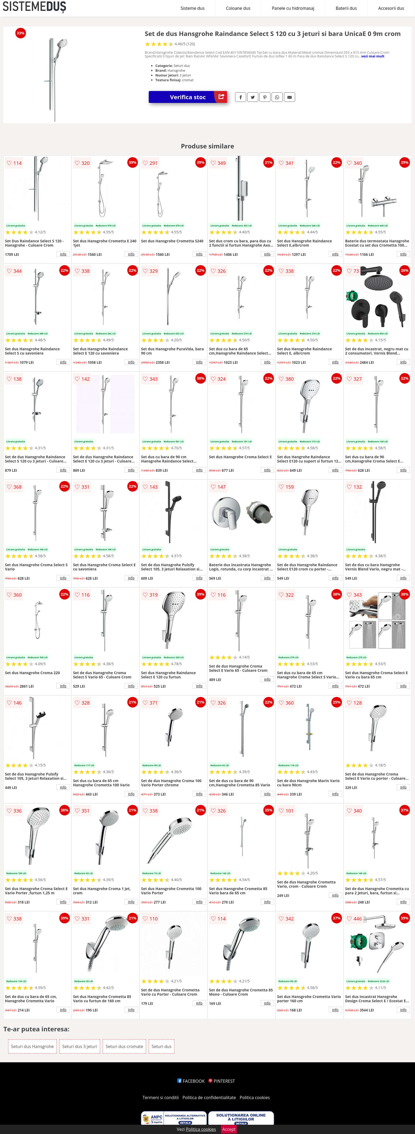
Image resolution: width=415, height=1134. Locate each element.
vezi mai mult (373, 56)
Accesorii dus (391, 8)
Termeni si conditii (161, 1097)
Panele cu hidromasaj (293, 8)
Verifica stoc (198, 97)
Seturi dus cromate (124, 1046)
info (63, 254)
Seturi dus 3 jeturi (79, 1046)
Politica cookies (255, 1097)
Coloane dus (238, 8)
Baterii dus (346, 8)
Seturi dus (162, 1046)
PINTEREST (221, 1081)
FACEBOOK (191, 1081)
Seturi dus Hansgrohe (32, 1046)
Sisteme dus (192, 8)
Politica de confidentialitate (209, 1097)
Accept (229, 1129)
